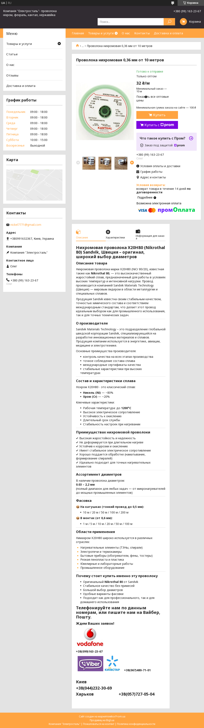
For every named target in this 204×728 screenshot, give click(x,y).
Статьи (11, 54)
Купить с (159, 125)
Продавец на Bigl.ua (102, 720)
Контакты (142, 33)
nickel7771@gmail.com (25, 225)
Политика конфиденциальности (136, 724)
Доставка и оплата (168, 33)
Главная (78, 33)
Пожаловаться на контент (98, 724)
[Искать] (169, 21)
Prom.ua (120, 716)
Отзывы (12, 75)
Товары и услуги (101, 33)
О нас (126, 33)
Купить (159, 115)
